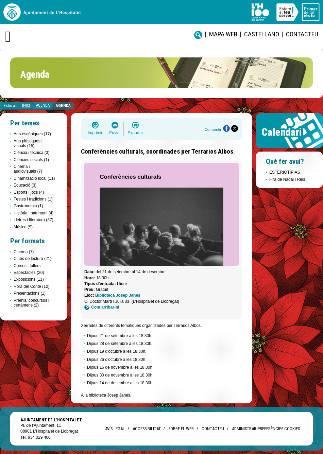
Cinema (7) (24, 251)
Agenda (43, 105)
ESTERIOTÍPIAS (284, 172)
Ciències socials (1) (31, 159)
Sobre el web (181, 428)
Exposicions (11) (29, 279)
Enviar (115, 132)
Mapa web (223, 34)
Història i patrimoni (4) (33, 213)
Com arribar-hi (101, 307)
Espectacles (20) (29, 272)
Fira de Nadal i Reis (287, 179)
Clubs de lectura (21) (32, 258)
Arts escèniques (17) (32, 134)
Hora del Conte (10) (31, 286)
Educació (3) (25, 185)
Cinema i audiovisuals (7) (28, 169)
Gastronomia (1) (28, 206)
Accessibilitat (146, 428)
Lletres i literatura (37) (33, 219)
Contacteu (302, 34)
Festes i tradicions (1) (33, 199)
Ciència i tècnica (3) (31, 152)
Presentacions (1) (30, 293)
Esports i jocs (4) (29, 192)
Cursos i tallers (27, 265)
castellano (261, 34)
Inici (26, 105)
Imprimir (95, 132)
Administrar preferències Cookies (266, 428)
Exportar (135, 132)
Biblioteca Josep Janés (117, 295)
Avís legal (115, 428)
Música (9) (23, 227)
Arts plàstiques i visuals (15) (28, 143)
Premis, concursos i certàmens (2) (31, 303)
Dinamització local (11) (34, 178)
